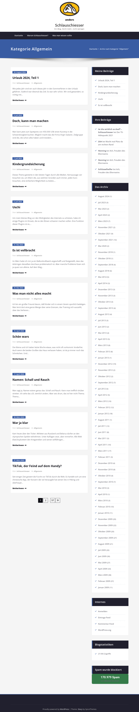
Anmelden (102, 609)
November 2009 (105, 523)
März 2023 (103, 220)
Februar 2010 (104, 504)
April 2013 (102, 338)
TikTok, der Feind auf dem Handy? (37, 464)
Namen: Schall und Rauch (31, 378)
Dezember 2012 (105, 362)
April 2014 (102, 282)
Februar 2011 (104, 455)
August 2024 (103, 196)
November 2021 (105, 227)
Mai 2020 (102, 245)
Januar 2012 (103, 412)
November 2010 (105, 467)
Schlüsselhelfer (105, 169)
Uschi (16, 207)
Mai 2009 (102, 560)
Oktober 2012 (104, 375)
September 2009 (105, 535)
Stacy (80, 707)
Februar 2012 (104, 406)
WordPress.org (104, 627)
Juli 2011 (102, 424)
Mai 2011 (102, 436)
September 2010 (105, 480)
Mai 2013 (102, 331)
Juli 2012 (102, 387)
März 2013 (103, 344)
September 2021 (105, 239)
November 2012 (105, 369)
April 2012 (102, 393)
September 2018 (105, 264)
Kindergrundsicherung (29, 164)
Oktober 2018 (104, 257)
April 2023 (102, 214)
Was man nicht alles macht (32, 293)
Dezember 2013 (105, 288)
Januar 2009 (103, 585)
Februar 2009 (104, 578)
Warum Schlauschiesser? (37, 35)
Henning (102, 150)
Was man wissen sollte (62, 35)
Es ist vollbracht (24, 250)
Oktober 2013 (104, 301)
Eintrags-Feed (104, 615)
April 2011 (102, 443)
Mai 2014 (102, 276)
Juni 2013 (102, 325)
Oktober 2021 (104, 233)
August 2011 (103, 418)
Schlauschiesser (69, 25)
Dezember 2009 (105, 517)
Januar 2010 (103, 511)
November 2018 (105, 251)
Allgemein (38, 83)
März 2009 (103, 572)
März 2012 (103, 399)
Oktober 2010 (104, 473)
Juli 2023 (102, 202)
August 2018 (103, 270)
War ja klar (20, 421)
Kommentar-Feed (106, 621)
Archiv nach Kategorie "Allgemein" (113, 49)
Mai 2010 (102, 486)
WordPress (64, 707)
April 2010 (102, 492)
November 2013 (105, 294)
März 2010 (103, 498)
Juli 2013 (102, 319)
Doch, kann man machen (31, 121)
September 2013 (105, 307)
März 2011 (103, 449)
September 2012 (105, 381)
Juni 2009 (102, 554)
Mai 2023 (102, 208)
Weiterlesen (18, 100)
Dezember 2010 (105, 461)
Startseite (18, 35)
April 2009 (102, 566)
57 (53, 498)
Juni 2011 (102, 430)
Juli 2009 (102, 548)
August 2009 (103, 541)
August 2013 (103, 313)
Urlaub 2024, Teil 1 (26, 78)
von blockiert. (110, 676)
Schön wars (21, 336)
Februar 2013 (104, 350)
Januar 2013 (103, 356)
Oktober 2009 (104, 529)
